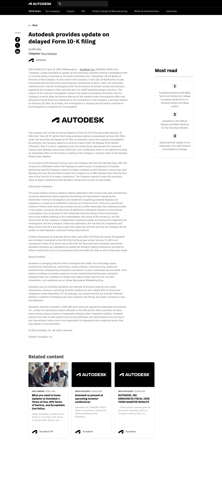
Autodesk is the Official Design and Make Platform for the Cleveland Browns (175, 124)
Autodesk (37, 60)
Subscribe (171, 11)
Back (35, 25)
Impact (70, 11)
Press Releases (49, 54)
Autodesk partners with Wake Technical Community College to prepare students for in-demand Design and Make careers (175, 99)
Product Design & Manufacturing (109, 11)
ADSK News (34, 11)
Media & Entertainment (146, 11)
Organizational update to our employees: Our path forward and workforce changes (174, 146)
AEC (83, 11)
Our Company (53, 11)
